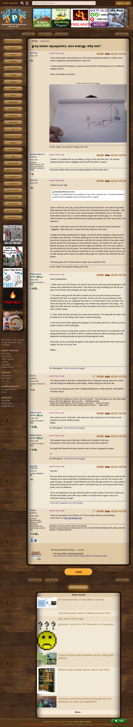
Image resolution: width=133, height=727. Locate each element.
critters (13, 55)
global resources (13, 170)
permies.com (13, 197)
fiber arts (13, 122)
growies (13, 48)
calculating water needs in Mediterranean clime (84, 613)
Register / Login (123, 3)
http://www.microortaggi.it (74, 368)
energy (13, 75)
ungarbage (13, 102)
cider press (13, 177)
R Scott (33, 376)
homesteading (13, 68)
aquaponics (44, 41)
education (13, 150)
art (13, 129)
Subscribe (13, 3)
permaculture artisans (13, 136)
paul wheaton (97, 724)
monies (13, 82)
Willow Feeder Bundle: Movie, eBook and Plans (83, 669)
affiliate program (44, 724)
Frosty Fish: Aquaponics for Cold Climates (66, 503)
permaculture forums (13, 41)
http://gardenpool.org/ (73, 518)
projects (13, 184)
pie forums (13, 204)
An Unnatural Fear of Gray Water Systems (81, 599)
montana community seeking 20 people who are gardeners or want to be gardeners (84, 700)
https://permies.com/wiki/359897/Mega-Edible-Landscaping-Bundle (80, 556)
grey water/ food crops (71, 618)
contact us (24, 724)
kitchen (13, 89)
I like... (32, 538)
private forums (13, 211)
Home (5, 3)
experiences (13, 163)
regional (13, 143)
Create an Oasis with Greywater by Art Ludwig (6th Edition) (86, 657)
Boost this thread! (78, 587)
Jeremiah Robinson (34, 467)
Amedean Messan (37, 154)
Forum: (35, 41)
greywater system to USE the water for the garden (86, 624)
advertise (33, 724)
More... (78, 712)
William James (36, 274)
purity (13, 95)
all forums (13, 217)
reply (78, 571)
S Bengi (33, 510)
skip (13, 156)
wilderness (13, 116)
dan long (33, 53)
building (13, 61)
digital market (13, 190)
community (13, 109)
